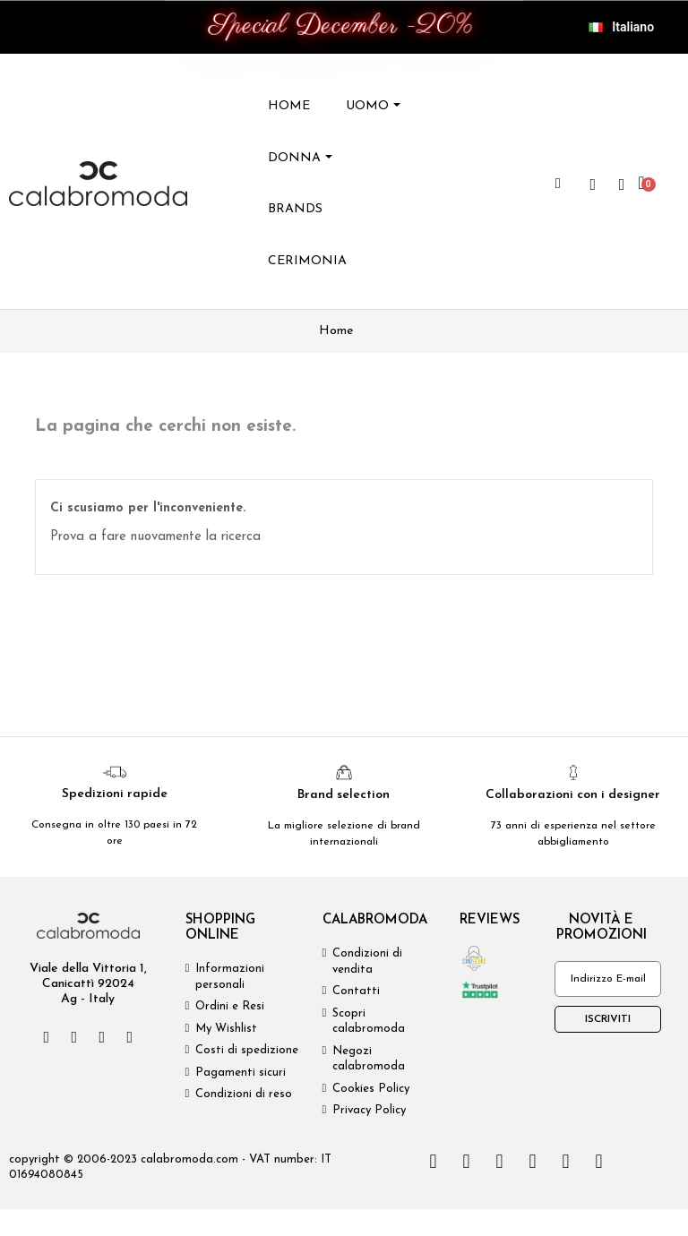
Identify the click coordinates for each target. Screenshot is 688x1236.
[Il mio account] (622, 184)
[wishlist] (593, 184)
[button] (558, 183)
